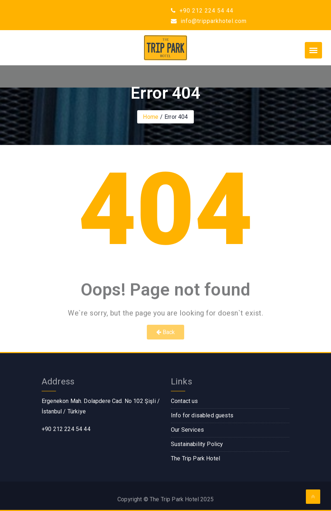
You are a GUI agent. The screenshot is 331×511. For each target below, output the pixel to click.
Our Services (187, 429)
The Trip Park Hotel (195, 458)
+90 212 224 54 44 (202, 10)
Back (165, 332)
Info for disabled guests (202, 415)
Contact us (184, 401)
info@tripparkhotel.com (209, 21)
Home (150, 116)
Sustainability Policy (197, 444)
